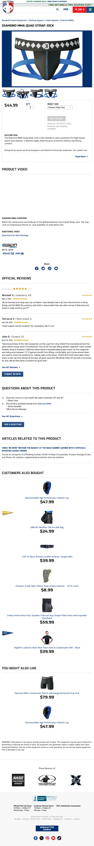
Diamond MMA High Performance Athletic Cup (47, 498)
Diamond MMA (67, 20)
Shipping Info (57, 819)
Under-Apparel (52, 20)
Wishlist (7, 254)
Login (65, 9)
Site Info (25, 819)
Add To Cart (56, 118)
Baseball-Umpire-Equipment (14, 20)
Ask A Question (13, 424)
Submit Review (12, 374)
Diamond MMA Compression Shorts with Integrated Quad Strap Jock (47, 693)
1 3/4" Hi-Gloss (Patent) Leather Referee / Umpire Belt (47, 556)
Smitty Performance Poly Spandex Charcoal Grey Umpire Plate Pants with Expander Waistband (47, 617)
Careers (77, 819)
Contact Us (68, 819)
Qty (28, 104)
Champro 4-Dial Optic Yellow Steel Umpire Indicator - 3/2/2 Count (47, 586)
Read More (81, 156)
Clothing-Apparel (36, 20)
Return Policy (46, 819)
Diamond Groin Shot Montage (15, 235)
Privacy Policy (35, 819)
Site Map (17, 819)
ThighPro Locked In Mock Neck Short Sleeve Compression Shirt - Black (47, 647)
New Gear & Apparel (57, 2)
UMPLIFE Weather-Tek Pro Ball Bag (47, 527)
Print (18, 254)
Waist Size (53, 104)
